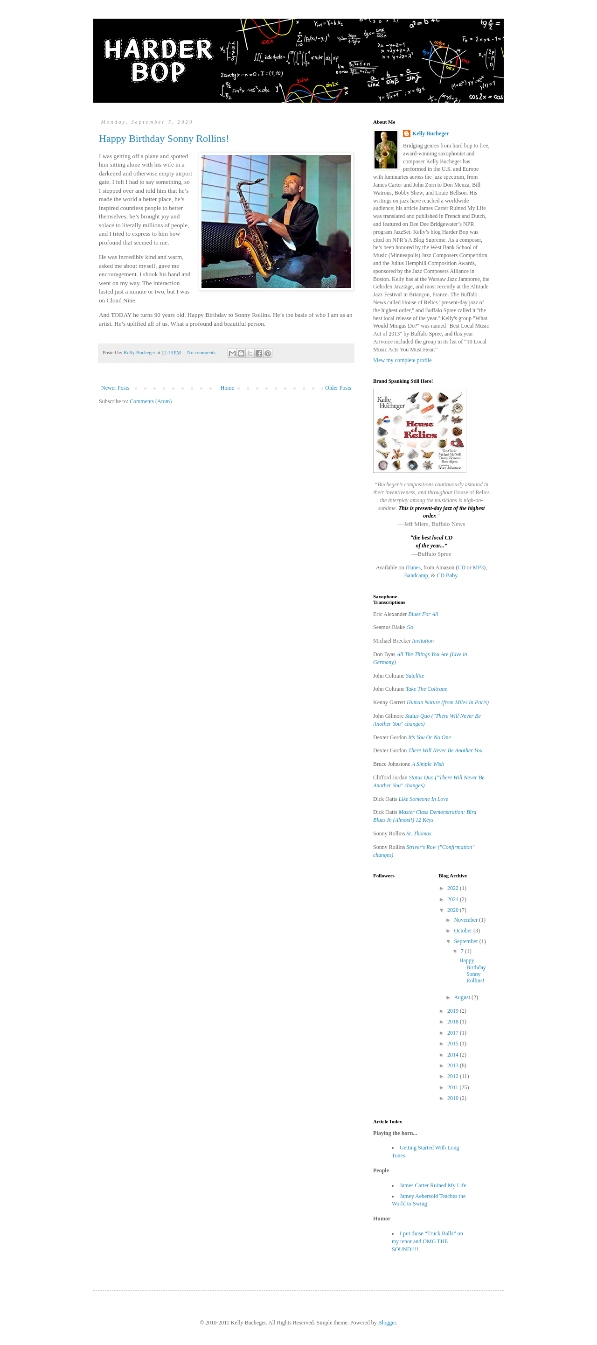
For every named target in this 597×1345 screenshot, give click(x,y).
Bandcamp (416, 575)
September (466, 941)
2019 (453, 1011)
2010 (453, 1098)
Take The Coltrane (426, 689)
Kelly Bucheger (430, 133)
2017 (453, 1033)
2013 (453, 1065)
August (463, 997)
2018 (453, 1021)
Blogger (387, 1322)
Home (227, 388)
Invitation (423, 640)
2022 (453, 888)
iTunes (413, 567)
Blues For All (423, 614)
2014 (453, 1054)
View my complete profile (402, 360)
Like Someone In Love (423, 799)
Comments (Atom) (151, 401)
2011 (453, 1087)
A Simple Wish (428, 764)
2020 (453, 910)
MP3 (478, 567)
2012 (453, 1076)
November (466, 920)
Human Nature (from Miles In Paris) (448, 702)
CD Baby (447, 575)
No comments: (202, 352)
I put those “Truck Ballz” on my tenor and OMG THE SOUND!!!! (427, 1241)
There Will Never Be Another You (445, 750)
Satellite (415, 675)
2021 (453, 899)
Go (409, 627)
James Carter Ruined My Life (433, 1185)
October (463, 930)
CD (461, 567)
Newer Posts (115, 388)
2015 (453, 1043)
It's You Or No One (429, 737)
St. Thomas (418, 833)
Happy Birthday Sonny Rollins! (164, 138)
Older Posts (338, 388)
